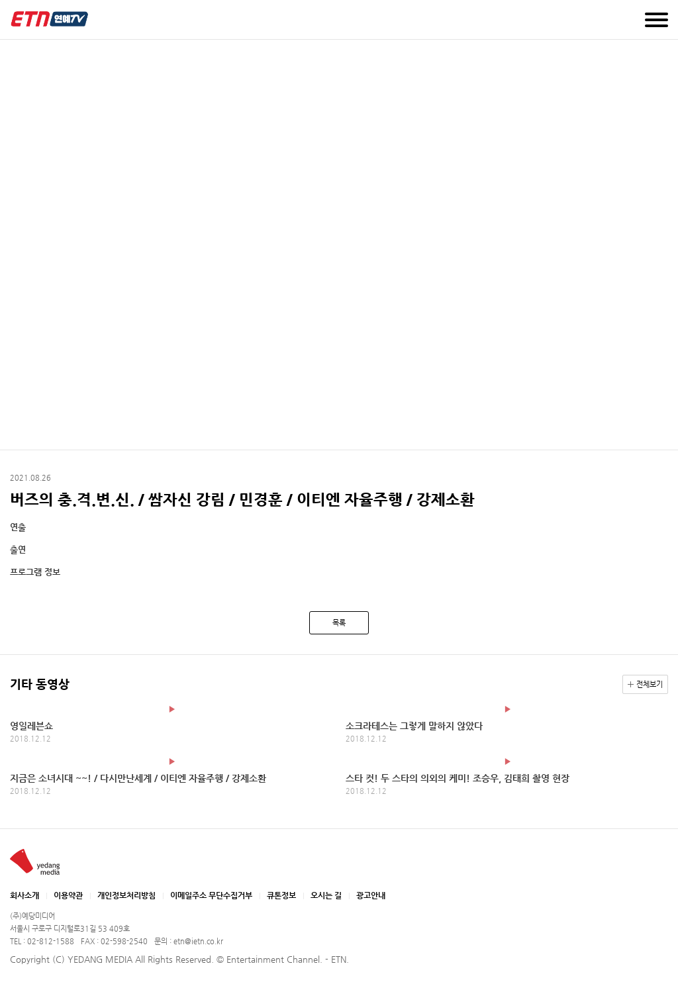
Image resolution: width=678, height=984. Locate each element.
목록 (339, 622)
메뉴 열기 (656, 20)
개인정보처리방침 (126, 895)
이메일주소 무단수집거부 (211, 895)
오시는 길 (326, 895)
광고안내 (370, 895)
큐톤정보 (281, 895)
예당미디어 (49, 19)
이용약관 (68, 895)
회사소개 (24, 895)
